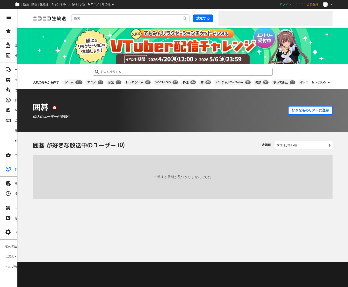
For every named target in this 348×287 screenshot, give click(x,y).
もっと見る (318, 77)
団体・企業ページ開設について (165, 274)
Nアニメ (93, 4)
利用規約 (147, 262)
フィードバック (316, 250)
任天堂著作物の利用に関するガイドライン (124, 281)
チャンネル (58, 4)
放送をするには (104, 268)
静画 (34, 4)
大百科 (72, 4)
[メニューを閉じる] (9, 17)
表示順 (266, 140)
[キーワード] (148, 18)
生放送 (44, 4)
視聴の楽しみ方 (80, 269)
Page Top (201, 250)
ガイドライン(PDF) (169, 262)
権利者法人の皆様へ (83, 275)
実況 (83, 4)
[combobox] (148, 18)
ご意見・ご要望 (80, 263)
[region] (27, 148)
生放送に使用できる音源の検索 (120, 274)
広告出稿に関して (81, 281)
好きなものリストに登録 (310, 106)
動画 (26, 4)
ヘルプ (117, 262)
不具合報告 (101, 262)
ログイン (285, 4)
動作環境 (131, 262)
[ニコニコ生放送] (86, 18)
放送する (203, 18)
